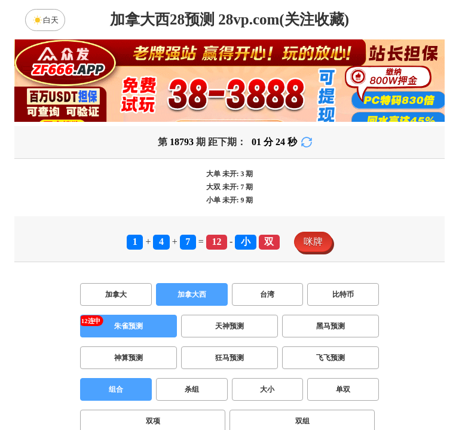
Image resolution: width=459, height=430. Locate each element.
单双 (343, 389)
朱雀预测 (128, 326)
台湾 (267, 294)
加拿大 (116, 294)
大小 (267, 389)
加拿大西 (192, 294)
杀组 (192, 389)
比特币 (343, 294)
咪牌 (313, 241)
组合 (116, 389)
